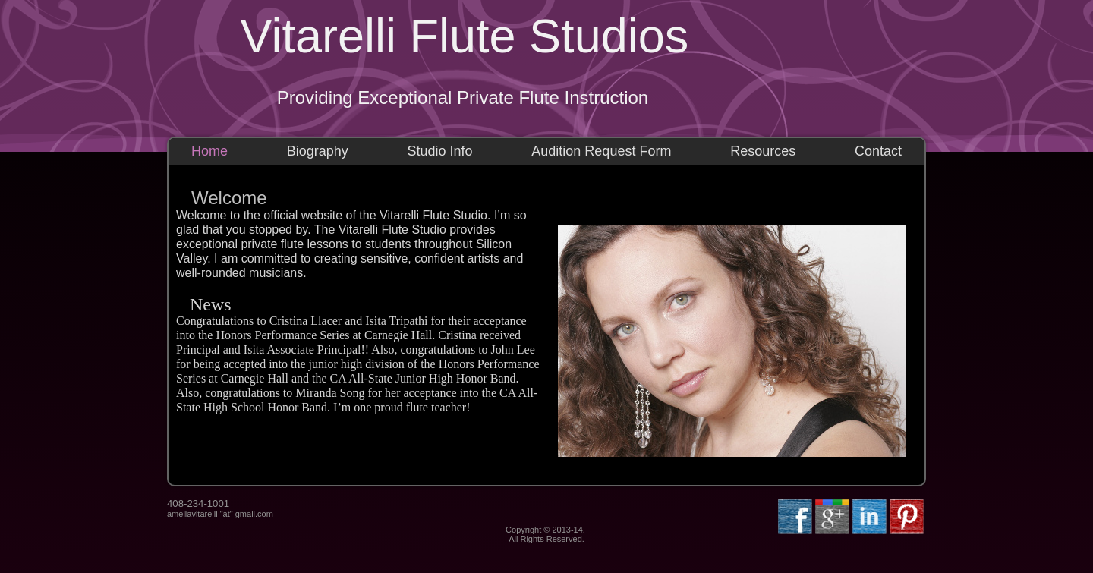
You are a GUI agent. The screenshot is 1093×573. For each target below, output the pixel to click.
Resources (762, 151)
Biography (317, 151)
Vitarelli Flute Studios (465, 35)
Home (209, 151)
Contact (878, 151)
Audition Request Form (601, 151)
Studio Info (440, 151)
